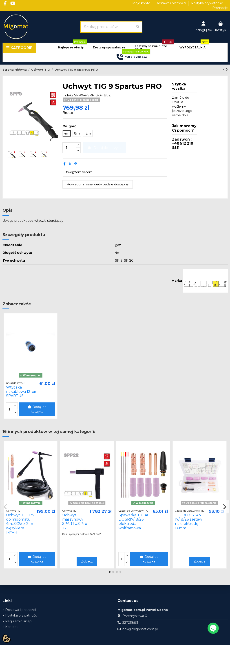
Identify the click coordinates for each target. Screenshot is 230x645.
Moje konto (141, 3)
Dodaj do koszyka (36, 409)
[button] (70, 47)
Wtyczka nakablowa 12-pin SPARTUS (21, 391)
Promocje (220, 8)
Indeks (68, 95)
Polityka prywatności (207, 3)
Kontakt (11, 627)
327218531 (130, 623)
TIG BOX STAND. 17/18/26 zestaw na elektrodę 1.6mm (190, 521)
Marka (177, 281)
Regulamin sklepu (19, 621)
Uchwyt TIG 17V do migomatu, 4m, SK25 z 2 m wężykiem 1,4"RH (20, 523)
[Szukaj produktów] (137, 27)
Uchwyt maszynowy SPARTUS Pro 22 (74, 521)
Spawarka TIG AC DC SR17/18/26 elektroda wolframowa (134, 521)
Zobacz (87, 561)
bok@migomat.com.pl (140, 629)
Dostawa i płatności (171, 3)
